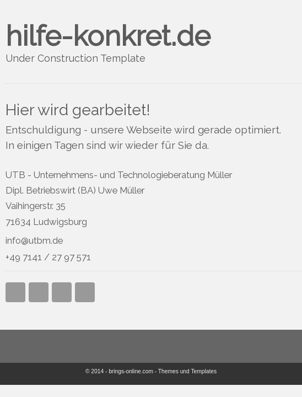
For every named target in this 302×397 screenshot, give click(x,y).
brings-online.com (131, 371)
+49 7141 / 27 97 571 (48, 256)
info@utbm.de (34, 240)
